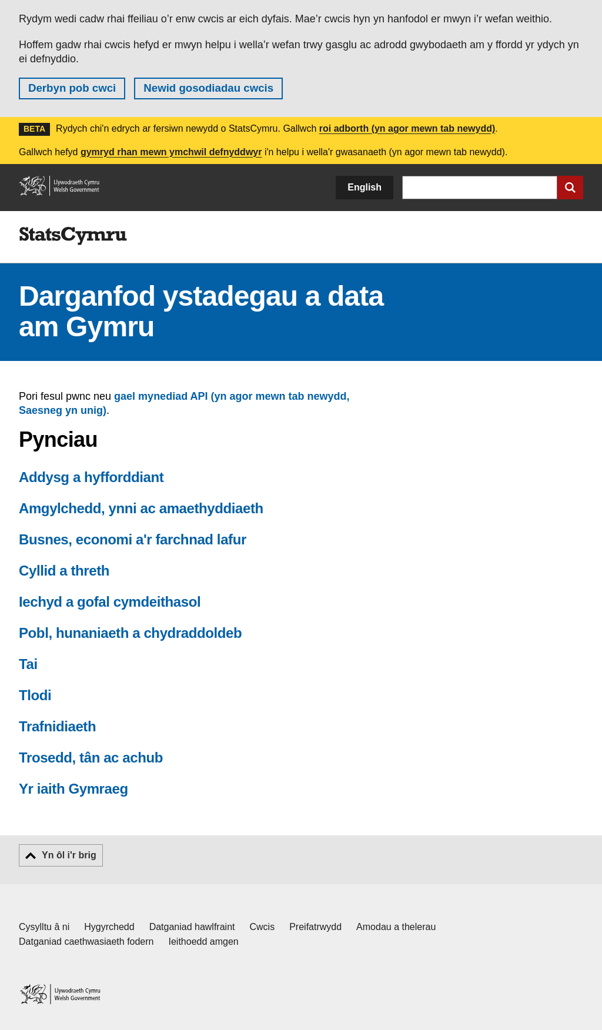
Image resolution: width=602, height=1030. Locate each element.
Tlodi (35, 695)
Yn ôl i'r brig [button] (69, 855)
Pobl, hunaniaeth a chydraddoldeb (130, 633)
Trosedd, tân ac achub (91, 757)
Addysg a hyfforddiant (91, 477)
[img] (73, 236)
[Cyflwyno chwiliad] (570, 187)
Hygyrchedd (109, 927)
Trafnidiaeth (57, 726)
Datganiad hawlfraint (192, 927)
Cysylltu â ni (44, 927)
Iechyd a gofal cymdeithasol (109, 602)
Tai (28, 664)
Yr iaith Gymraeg (73, 789)
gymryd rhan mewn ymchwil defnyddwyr (171, 152)
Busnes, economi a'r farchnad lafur (132, 539)
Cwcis (262, 927)
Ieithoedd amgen (204, 942)
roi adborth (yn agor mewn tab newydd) (407, 128)
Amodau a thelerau (396, 927)
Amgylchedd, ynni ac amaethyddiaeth (141, 508)
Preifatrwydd (315, 927)
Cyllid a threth (64, 570)
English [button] (364, 187)
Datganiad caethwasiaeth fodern (86, 942)
